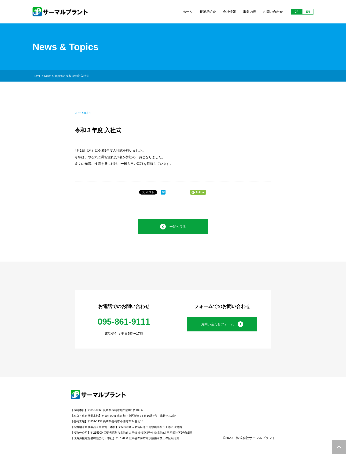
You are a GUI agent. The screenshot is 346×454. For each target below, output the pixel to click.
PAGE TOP (339, 447)
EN (308, 11)
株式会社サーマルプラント (255, 438)
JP (296, 11)
